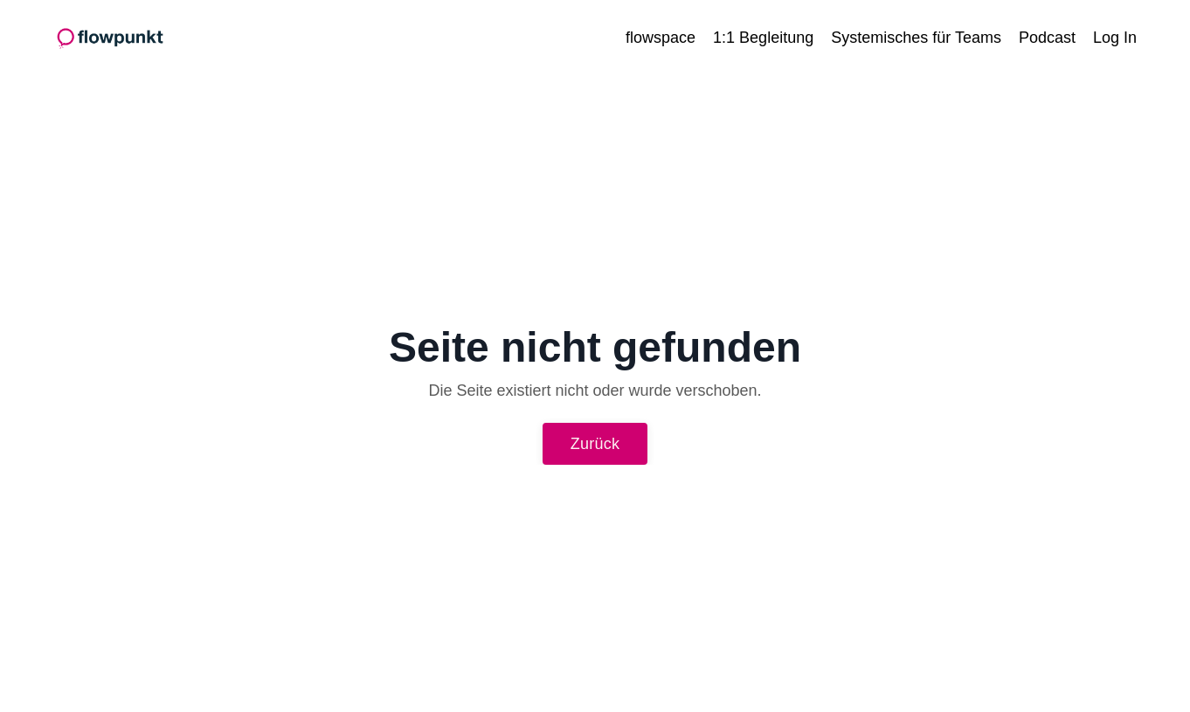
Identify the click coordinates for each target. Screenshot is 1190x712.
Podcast (1047, 37)
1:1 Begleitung (763, 37)
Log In (1115, 37)
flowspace (660, 37)
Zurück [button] (595, 444)
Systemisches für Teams (916, 37)
